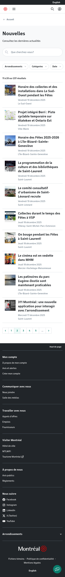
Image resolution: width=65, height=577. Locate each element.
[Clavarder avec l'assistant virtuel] (57, 569)
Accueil (10, 19)
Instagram (9, 504)
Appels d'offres (9, 416)
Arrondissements (13, 66)
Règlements (8, 481)
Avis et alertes (9, 368)
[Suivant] (49, 331)
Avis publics (8, 475)
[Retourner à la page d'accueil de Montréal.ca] (5, 9)
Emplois (6, 422)
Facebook (9, 499)
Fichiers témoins (16, 559)
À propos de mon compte (14, 363)
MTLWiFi (6, 451)
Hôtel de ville (8, 446)
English (56, 2)
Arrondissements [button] (12, 534)
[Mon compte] (60, 9)
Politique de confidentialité (40, 559)
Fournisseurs (8, 427)
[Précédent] (5, 331)
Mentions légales (32, 563)
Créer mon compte (11, 373)
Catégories (37, 66)
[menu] (14, 9)
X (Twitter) (9, 515)
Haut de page (55, 347)
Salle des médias (10, 398)
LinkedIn (8, 510)
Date (54, 66)
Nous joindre (8, 392)
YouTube (8, 521)
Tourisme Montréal (11, 457)
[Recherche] (52, 9)
